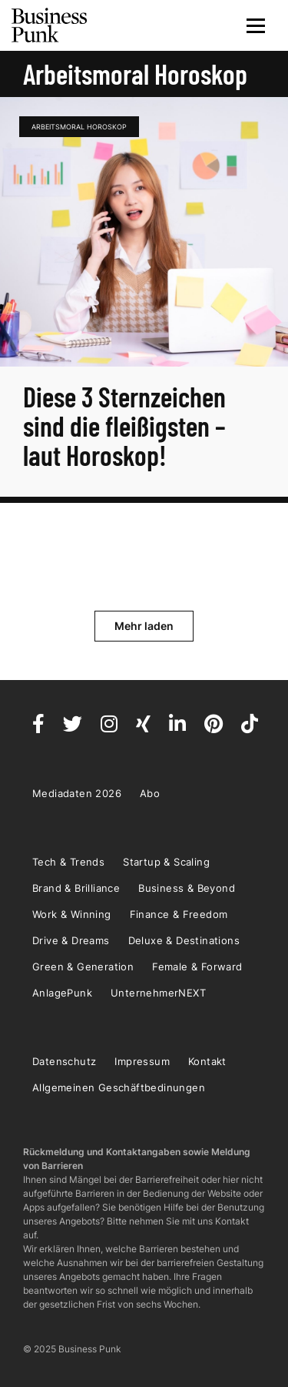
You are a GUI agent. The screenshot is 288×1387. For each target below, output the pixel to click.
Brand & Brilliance (76, 888)
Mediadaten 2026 (76, 793)
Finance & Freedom (179, 914)
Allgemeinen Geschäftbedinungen (118, 1087)
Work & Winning (71, 914)
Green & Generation (83, 966)
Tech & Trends (68, 862)
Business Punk (50, 25)
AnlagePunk (62, 993)
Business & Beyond (186, 888)
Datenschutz (64, 1061)
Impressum (142, 1061)
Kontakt (207, 1061)
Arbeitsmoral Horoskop (79, 126)
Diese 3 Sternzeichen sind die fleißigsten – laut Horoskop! (124, 425)
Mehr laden (144, 625)
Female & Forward (197, 966)
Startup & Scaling (166, 862)
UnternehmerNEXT (158, 993)
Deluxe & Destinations (184, 940)
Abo (150, 793)
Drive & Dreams (71, 940)
